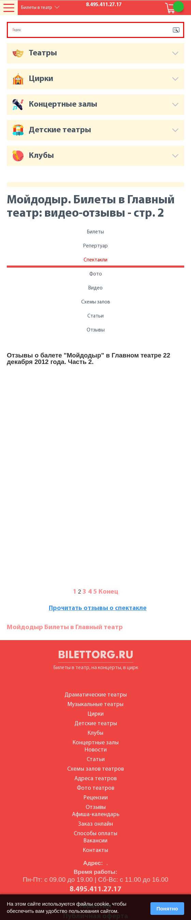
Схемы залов (95, 302)
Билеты (95, 232)
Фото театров (95, 788)
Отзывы (96, 330)
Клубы (95, 733)
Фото (95, 274)
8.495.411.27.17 (103, 5)
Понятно (167, 908)
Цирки (96, 714)
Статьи (95, 316)
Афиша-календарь (95, 814)
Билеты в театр (36, 7)
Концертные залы (96, 743)
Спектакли (95, 260)
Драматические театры (95, 695)
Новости (96, 750)
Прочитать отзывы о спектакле (98, 608)
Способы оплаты (95, 834)
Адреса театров (95, 779)
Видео (95, 288)
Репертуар (95, 246)
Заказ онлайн (95, 824)
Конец (108, 591)
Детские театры (95, 724)
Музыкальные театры (95, 704)
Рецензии (96, 798)
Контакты (95, 850)
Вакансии (95, 841)
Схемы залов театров (95, 769)
